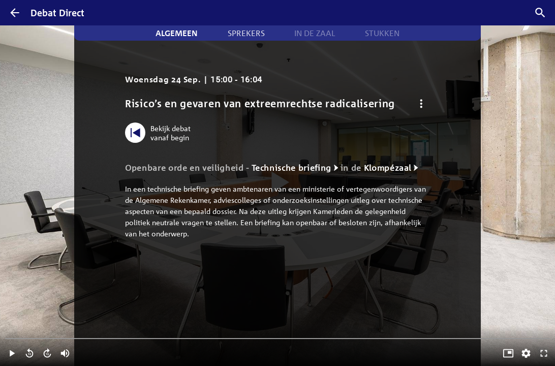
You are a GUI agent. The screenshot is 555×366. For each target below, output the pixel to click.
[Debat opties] (421, 103)
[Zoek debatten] (540, 13)
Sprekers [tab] (246, 33)
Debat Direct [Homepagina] (57, 12)
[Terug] (14, 13)
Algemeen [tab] (177, 33)
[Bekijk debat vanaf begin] (160, 133)
